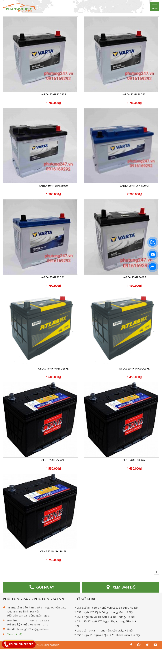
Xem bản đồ (14, 634)
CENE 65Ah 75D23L (53, 460)
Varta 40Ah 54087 (134, 277)
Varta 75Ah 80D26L (53, 277)
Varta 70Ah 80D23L (134, 94)
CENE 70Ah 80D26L (134, 460)
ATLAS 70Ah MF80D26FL (53, 368)
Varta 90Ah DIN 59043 (134, 185)
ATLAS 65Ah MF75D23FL (134, 368)
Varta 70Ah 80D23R (53, 94)
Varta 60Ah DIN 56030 (53, 185)
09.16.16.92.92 (21, 644)
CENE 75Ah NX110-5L (53, 551)
